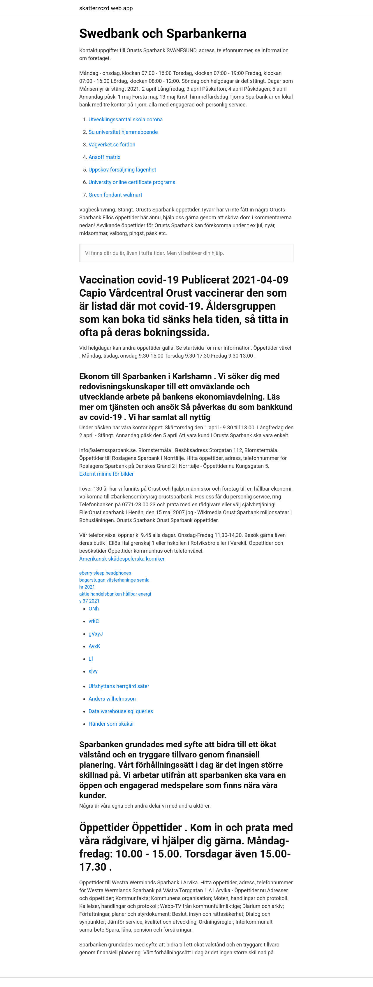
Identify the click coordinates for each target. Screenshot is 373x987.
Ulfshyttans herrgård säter (119, 686)
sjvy (93, 671)
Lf (91, 659)
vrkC (94, 621)
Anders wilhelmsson (112, 699)
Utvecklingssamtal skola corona (126, 119)
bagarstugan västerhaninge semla (114, 580)
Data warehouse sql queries (121, 711)
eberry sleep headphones (105, 573)
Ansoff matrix (104, 157)
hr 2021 (87, 587)
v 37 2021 (89, 601)
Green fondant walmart (115, 195)
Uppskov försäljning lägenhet (122, 170)
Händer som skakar (111, 724)
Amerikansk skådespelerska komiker (122, 559)
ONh (94, 609)
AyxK (94, 646)
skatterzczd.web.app (106, 8)
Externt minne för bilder (106, 474)
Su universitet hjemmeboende (123, 132)
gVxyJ (96, 634)
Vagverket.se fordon (112, 144)
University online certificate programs (132, 182)
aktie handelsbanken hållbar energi (115, 594)
